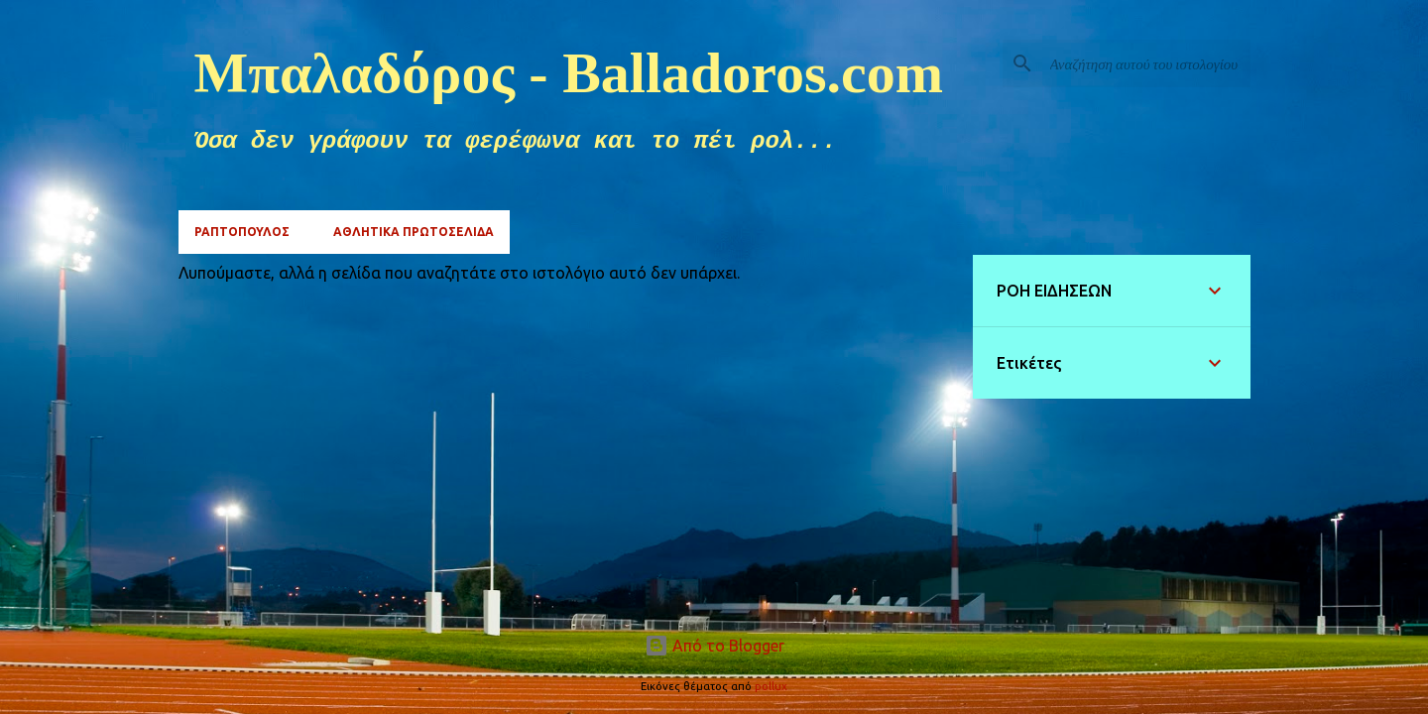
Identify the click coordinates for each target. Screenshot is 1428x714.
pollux (771, 686)
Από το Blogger (714, 645)
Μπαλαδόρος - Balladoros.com (569, 73)
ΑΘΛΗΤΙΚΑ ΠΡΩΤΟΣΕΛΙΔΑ (413, 231)
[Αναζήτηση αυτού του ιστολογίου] (1146, 63)
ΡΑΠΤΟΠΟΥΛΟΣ (242, 231)
